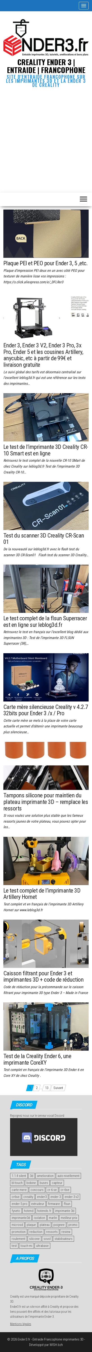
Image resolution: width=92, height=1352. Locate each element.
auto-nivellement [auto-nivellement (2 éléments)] (68, 1176)
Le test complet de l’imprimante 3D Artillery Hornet (41, 893)
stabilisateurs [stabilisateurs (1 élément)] (63, 1239)
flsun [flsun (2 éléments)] (67, 1204)
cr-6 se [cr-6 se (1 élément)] (52, 1190)
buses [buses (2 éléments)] (44, 1183)
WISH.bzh (56, 1345)
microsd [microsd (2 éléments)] (17, 1225)
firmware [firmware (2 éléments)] (54, 1204)
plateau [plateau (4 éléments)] (45, 1225)
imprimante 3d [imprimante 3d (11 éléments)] (64, 1211)
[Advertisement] (46, 139)
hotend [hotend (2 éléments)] (28, 1211)
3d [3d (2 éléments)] (31, 1176)
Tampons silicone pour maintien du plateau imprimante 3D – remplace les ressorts (45, 802)
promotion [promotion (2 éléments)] (19, 1232)
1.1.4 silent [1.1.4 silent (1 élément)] (19, 1176)
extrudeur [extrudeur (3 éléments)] (37, 1204)
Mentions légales (20, 1324)
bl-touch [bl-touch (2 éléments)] (17, 1183)
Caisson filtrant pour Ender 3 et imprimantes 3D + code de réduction (43, 976)
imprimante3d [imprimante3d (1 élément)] (21, 1218)
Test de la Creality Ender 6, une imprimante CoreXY (37, 1059)
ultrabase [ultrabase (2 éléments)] (42, 1246)
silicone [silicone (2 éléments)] (34, 1239)
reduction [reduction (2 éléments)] (35, 1232)
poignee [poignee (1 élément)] (59, 1225)
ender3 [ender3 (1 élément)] (42, 1197)
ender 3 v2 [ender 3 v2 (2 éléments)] (72, 1197)
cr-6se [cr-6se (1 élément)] (65, 1190)
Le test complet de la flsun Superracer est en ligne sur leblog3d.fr (45, 621)
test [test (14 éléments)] (14, 1246)
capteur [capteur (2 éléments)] (57, 1183)
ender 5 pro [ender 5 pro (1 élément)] (19, 1204)
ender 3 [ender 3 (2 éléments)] (55, 1197)
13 (46, 1088)
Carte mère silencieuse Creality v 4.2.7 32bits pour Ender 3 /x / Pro (45, 710)
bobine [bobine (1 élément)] (31, 1183)
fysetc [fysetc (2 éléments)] (16, 1211)
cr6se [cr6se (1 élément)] (16, 1197)
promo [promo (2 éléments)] (72, 1225)
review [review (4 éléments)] (65, 1232)
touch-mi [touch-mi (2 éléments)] (26, 1246)
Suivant (58, 1088)
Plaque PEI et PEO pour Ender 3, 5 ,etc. (45, 263)
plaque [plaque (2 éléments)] (31, 1225)
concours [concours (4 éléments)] (37, 1190)
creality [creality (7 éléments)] (28, 1197)
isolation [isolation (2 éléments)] (39, 1218)
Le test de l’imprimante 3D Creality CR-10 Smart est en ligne (45, 450)
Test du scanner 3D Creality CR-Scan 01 (43, 538)
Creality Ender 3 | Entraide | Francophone (46, 66)
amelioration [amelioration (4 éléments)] (45, 1176)
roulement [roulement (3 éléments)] (18, 1239)
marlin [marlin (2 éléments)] (53, 1218)
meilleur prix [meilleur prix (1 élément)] (69, 1218)
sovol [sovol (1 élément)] (47, 1239)
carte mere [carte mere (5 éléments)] (19, 1190)
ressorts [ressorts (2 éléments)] (52, 1232)
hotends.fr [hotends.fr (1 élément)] (44, 1211)
